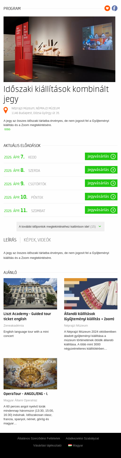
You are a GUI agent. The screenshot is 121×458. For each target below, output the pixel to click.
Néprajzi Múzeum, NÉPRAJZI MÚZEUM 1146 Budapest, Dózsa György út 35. (36, 111)
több (7, 129)
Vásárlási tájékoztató (47, 445)
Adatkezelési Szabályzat (82, 438)
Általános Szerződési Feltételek (38, 438)
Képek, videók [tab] (37, 240)
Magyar (75, 445)
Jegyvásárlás (98, 156)
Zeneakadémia (14, 325)
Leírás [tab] (10, 240)
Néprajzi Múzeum (76, 325)
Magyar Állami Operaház (20, 400)
